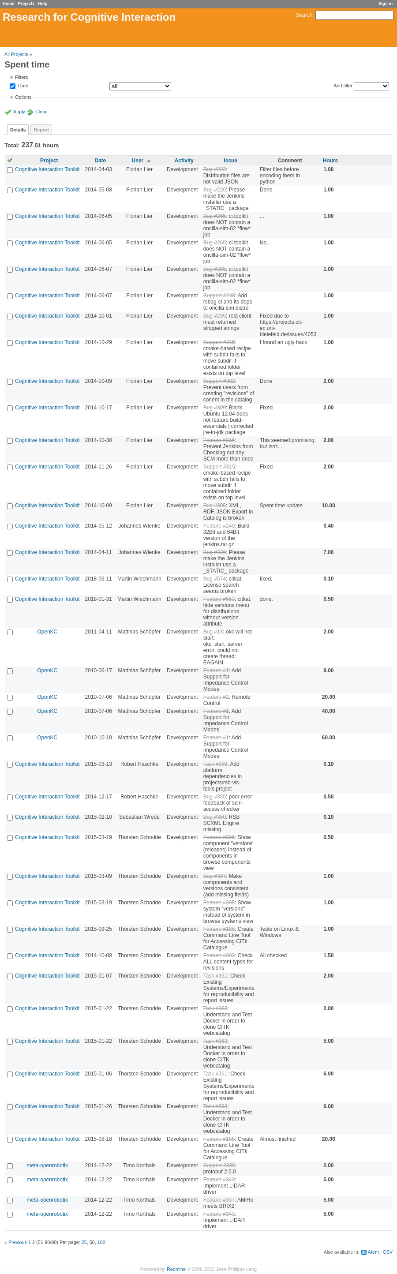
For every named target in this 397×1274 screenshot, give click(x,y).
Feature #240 (219, 526)
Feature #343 (219, 1180)
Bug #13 (213, 632)
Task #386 (215, 764)
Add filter (342, 85)
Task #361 (215, 976)
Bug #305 (214, 505)
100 (101, 1242)
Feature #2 (216, 697)
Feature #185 (219, 929)
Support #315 (219, 342)
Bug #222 (214, 169)
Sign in (385, 3)
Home (9, 3)
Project (49, 160)
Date (22, 86)
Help (43, 3)
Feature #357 (219, 1200)
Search (304, 15)
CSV (388, 1252)
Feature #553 (219, 599)
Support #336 (219, 1165)
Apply (19, 111)
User (138, 160)
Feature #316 (219, 440)
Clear (41, 111)
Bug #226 (214, 190)
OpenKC (47, 632)
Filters (21, 77)
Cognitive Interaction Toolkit (47, 169)
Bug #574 (214, 579)
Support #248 (219, 295)
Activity (184, 160)
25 (84, 1242)
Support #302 (219, 381)
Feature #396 (219, 837)
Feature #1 (216, 670)
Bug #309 (214, 408)
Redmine (176, 1269)
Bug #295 (214, 316)
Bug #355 (214, 797)
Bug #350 (214, 817)
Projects (26, 3)
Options (23, 97)
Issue (230, 160)
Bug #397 (214, 876)
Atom (373, 1252)
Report (41, 129)
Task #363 (215, 1008)
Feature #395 (219, 902)
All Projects (16, 54)
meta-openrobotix (47, 1165)
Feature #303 (219, 955)
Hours (330, 160)
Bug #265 (214, 216)
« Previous (15, 1242)
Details (18, 129)
